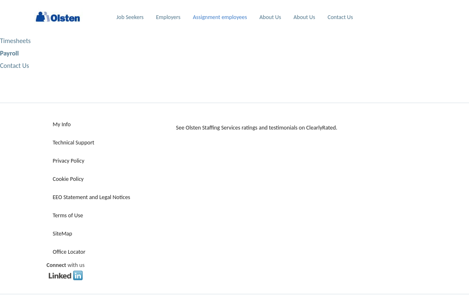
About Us (270, 17)
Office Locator (69, 251)
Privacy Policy (69, 160)
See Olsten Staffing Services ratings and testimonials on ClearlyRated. (257, 127)
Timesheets (15, 41)
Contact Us (340, 17)
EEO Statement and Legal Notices (92, 197)
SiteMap (62, 233)
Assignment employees (220, 17)
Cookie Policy (68, 179)
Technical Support (74, 142)
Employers (168, 17)
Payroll (9, 53)
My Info (62, 124)
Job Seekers (130, 17)
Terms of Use (68, 215)
